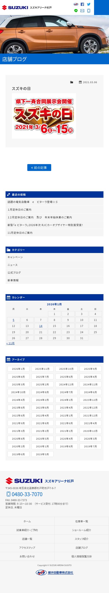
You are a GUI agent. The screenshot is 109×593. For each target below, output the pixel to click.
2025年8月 (18, 376)
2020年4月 (66, 438)
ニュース (13, 265)
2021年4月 (90, 423)
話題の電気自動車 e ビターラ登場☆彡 (33, 202)
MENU (101, 7)
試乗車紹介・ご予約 (27, 530)
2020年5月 (42, 438)
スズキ (15, 7)
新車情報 (13, 280)
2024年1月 (66, 399)
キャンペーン (15, 257)
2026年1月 (18, 368)
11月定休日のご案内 (20, 232)
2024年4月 (18, 399)
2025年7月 (42, 376)
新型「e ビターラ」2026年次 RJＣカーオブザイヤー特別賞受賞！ (45, 225)
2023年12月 (90, 399)
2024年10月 (18, 392)
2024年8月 (42, 392)
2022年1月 (66, 415)
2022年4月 (42, 415)
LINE (76, 10)
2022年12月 (90, 407)
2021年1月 (66, 431)
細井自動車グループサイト (76, 4)
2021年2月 (42, 431)
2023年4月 (66, 407)
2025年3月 (18, 384)
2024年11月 (90, 384)
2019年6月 (18, 454)
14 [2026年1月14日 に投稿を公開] (40, 326)
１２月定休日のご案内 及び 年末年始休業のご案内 (40, 217)
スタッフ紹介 (82, 539)
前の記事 (39, 167)
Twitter (89, 4)
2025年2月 (42, 384)
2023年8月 (18, 407)
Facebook (82, 4)
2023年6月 (42, 407)
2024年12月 (66, 384)
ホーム (27, 521)
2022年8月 (18, 415)
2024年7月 (66, 392)
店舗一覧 (27, 539)
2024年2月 (42, 399)
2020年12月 (90, 431)
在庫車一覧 (81, 521)
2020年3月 (90, 438)
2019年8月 (66, 446)
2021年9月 (18, 423)
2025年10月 (66, 368)
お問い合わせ (82, 10)
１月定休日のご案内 (20, 209)
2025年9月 (90, 368)
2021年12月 (90, 415)
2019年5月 (42, 454)
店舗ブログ (82, 547)
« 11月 (10, 343)
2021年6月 (66, 423)
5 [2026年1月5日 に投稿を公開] (14, 320)
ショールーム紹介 (81, 530)
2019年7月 (90, 446)
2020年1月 (42, 446)
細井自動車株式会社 (54, 572)
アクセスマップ (27, 547)
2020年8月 (18, 438)
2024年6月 (90, 392)
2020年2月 (18, 446)
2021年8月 (42, 423)
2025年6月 (66, 376)
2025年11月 (42, 368)
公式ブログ (14, 272)
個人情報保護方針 (81, 556)
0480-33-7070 (89, 10)
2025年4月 (90, 376)
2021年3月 (18, 431)
